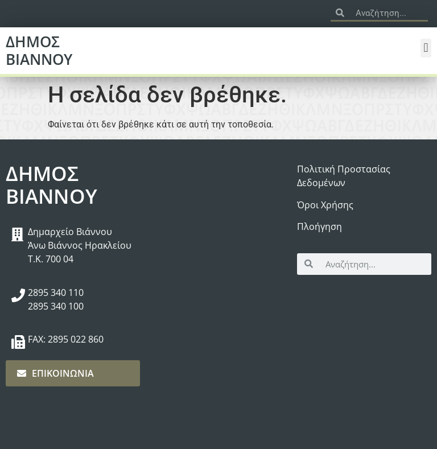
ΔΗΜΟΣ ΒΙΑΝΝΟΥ (39, 50)
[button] (425, 48)
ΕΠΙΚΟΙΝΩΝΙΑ (55, 373)
